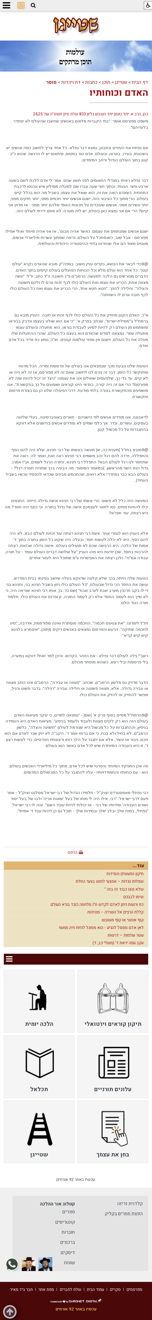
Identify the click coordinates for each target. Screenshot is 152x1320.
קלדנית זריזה (130, 1203)
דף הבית (140, 82)
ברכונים (67, 1242)
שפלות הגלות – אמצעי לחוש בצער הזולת (110, 881)
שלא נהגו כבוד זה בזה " (124, 889)
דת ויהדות (71, 82)
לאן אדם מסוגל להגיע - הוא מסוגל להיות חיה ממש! (101, 928)
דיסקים (68, 1252)
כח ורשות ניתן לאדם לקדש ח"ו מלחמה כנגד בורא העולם (97, 904)
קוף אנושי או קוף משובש (123, 920)
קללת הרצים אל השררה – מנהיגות (115, 912)
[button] (33, 5)
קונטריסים (65, 1222)
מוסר (51, 82)
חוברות (68, 1232)
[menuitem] (112, 1001)
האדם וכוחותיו (119, 93)
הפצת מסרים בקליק (124, 1213)
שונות (69, 1262)
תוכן (106, 82)
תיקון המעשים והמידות (125, 874)
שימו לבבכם (133, 897)
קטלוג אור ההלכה (57, 1204)
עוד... (138, 865)
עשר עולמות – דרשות (126, 935)
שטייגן (121, 82)
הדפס (72, 853)
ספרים (68, 1211)
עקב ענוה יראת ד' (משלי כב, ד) (118, 943)
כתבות (91, 82)
